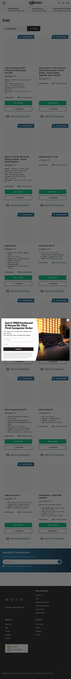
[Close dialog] (68, 320)
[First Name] (18, 339)
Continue (18, 349)
